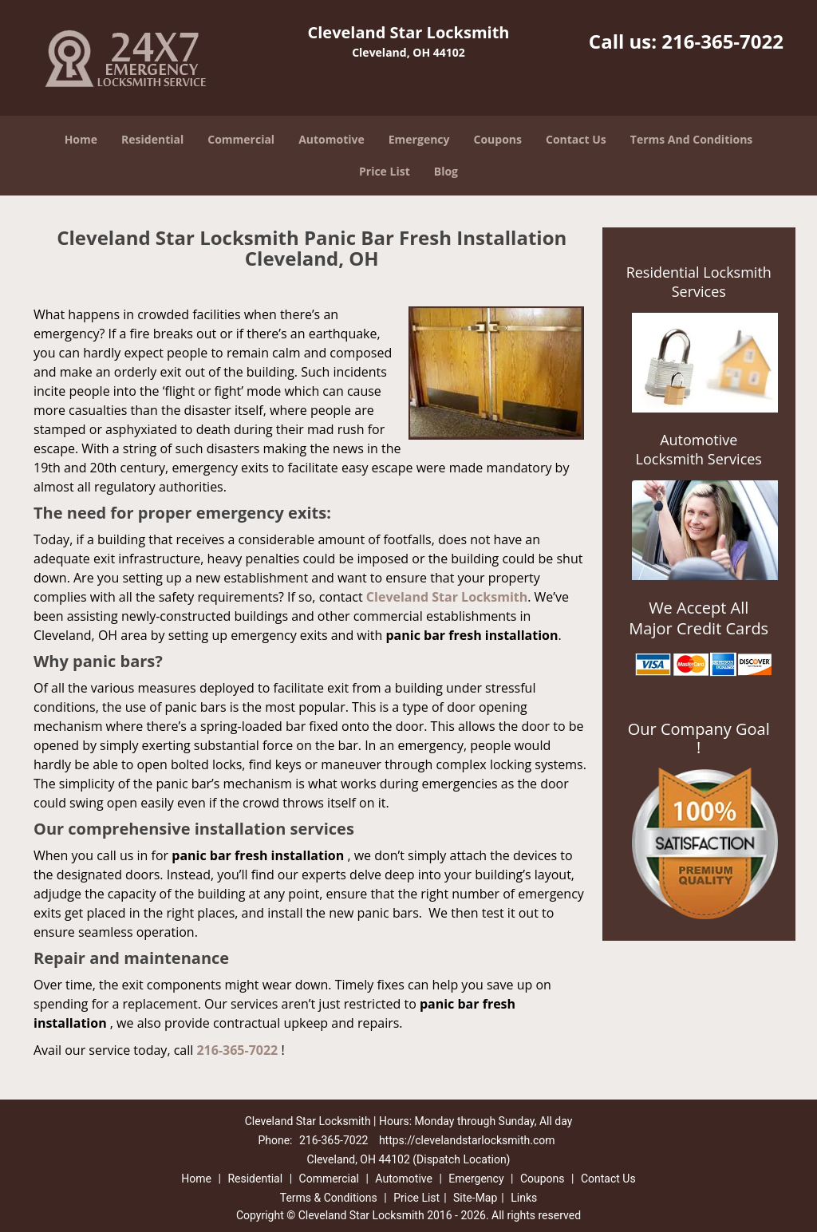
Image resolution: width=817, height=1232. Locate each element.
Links (524, 1197)
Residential (152, 139)
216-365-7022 (722, 41)
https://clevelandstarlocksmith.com (467, 1140)
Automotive (331, 139)
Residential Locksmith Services (699, 282)
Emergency (419, 139)
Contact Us (576, 139)
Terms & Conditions (328, 1197)
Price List (384, 171)
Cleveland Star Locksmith (446, 597)
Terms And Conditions (691, 139)
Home (81, 139)
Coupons (498, 139)
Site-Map (475, 1197)
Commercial (240, 139)
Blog (446, 171)
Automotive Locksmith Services (699, 449)
